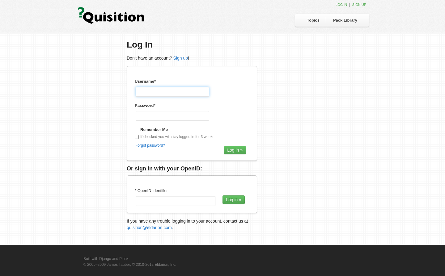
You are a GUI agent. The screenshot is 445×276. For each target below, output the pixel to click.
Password (145, 105)
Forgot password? (150, 145)
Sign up (359, 4)
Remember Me (154, 129)
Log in (341, 4)
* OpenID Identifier (151, 190)
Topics (313, 20)
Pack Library (345, 20)
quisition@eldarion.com (149, 227)
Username (145, 81)
